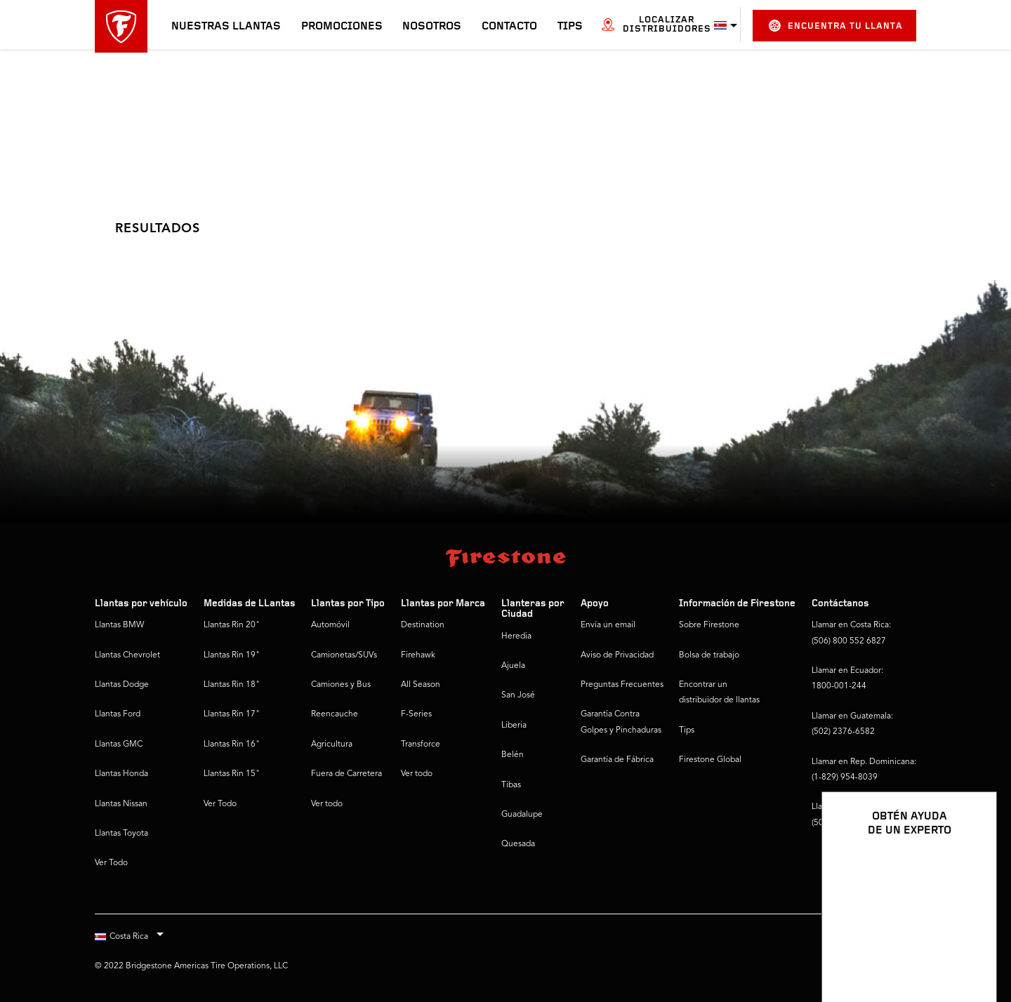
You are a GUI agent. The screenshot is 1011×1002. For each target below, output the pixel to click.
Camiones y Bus (341, 685)
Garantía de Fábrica (617, 760)
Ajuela (513, 666)
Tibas (511, 785)
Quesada (518, 844)
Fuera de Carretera (346, 774)
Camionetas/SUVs (344, 655)
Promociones (342, 26)
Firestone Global (710, 760)
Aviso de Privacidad (617, 655)
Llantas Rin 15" (232, 774)
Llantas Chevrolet (127, 655)
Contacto (509, 26)
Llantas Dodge (122, 685)
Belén (512, 755)
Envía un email (608, 625)
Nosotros (431, 26)
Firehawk (418, 655)
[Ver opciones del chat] (970, 951)
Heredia (516, 636)
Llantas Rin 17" (232, 714)
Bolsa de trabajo (709, 655)
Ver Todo (111, 863)
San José (518, 695)
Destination (422, 625)
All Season (420, 685)
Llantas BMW (119, 625)
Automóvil (330, 625)
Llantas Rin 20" (232, 625)
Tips (570, 26)
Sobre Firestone (709, 625)
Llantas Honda (121, 774)
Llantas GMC (119, 744)
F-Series (416, 714)
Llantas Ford (117, 714)
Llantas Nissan (121, 804)
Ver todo (327, 804)
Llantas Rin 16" (232, 744)
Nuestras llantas (226, 26)
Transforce (420, 744)
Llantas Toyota (121, 833)
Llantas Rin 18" (232, 685)
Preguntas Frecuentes (622, 685)
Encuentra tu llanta (836, 26)
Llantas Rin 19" (232, 655)
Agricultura (331, 744)
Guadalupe (522, 814)
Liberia (514, 725)
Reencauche (334, 714)
